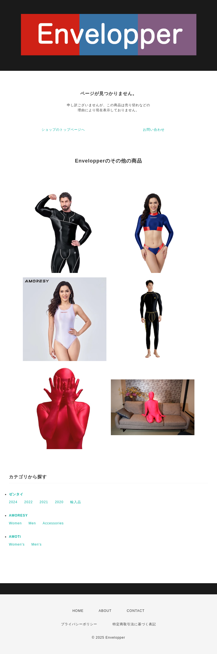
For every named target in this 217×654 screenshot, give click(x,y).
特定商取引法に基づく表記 (134, 624)
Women (15, 523)
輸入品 (75, 502)
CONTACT (136, 611)
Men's (36, 544)
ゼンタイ (16, 494)
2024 (13, 502)
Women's (17, 544)
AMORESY (18, 515)
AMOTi (15, 537)
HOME (78, 611)
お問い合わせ (154, 130)
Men (32, 523)
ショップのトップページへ (63, 130)
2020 (59, 502)
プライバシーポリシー (79, 624)
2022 (28, 502)
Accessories (53, 523)
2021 (44, 502)
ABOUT (105, 611)
